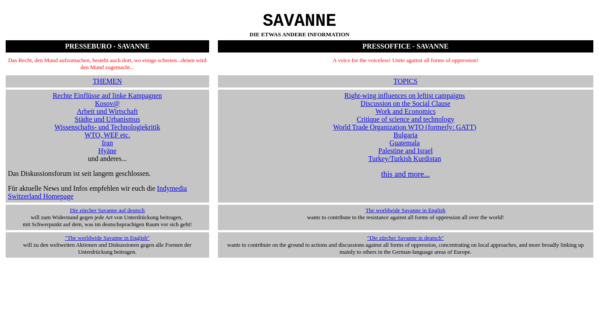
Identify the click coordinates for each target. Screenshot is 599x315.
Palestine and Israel (405, 155)
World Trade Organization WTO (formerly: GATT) (404, 131)
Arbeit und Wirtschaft (107, 115)
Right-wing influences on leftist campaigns (404, 100)
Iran (107, 147)
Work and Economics (405, 115)
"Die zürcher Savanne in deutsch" (405, 242)
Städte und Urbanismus (107, 123)
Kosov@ (107, 108)
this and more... (405, 178)
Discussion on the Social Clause (405, 108)
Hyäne (107, 155)
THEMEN (107, 85)
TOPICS (405, 85)
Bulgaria (405, 139)
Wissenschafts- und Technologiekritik (107, 131)
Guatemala (404, 147)
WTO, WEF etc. (107, 139)
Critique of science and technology (405, 123)
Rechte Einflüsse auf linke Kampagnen (107, 100)
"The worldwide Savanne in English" (107, 242)
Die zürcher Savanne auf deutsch (107, 214)
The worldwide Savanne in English (405, 214)
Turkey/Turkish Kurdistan (404, 163)
